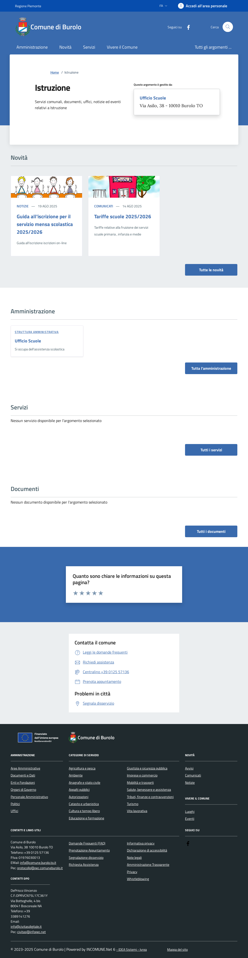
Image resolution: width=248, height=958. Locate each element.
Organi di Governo (23, 789)
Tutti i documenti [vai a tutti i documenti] (211, 531)
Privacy (132, 872)
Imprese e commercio (142, 775)
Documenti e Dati (23, 775)
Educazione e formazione (86, 818)
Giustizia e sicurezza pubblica (147, 768)
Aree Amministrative (25, 768)
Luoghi (189, 811)
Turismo (132, 804)
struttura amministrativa (37, 332)
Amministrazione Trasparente (148, 864)
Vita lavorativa (137, 811)
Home (54, 72)
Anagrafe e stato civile (84, 782)
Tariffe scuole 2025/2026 (122, 216)
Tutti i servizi (211, 450)
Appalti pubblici (79, 789)
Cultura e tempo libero (84, 811)
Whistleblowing (138, 879)
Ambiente (76, 775)
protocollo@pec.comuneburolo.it (40, 868)
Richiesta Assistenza (84, 864)
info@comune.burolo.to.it (38, 862)
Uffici (14, 811)
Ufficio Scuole (153, 98)
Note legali (134, 857)
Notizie (23, 206)
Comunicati (103, 206)
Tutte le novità (211, 270)
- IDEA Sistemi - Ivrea (131, 949)
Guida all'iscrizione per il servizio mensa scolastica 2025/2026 (45, 224)
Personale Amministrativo (29, 797)
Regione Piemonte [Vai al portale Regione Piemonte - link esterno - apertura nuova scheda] (28, 5)
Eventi (189, 818)
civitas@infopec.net (31, 932)
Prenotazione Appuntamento (89, 850)
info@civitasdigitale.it (26, 926)
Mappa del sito (177, 949)
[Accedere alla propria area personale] (202, 6)
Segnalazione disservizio (86, 857)
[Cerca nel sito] (228, 27)
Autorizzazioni (78, 797)
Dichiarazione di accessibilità (147, 850)
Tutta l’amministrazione (211, 368)
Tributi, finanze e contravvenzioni (150, 797)
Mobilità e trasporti (140, 782)
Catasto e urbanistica (84, 804)
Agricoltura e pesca (82, 768)
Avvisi (189, 768)
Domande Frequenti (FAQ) (87, 843)
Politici (15, 804)
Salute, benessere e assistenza (149, 789)
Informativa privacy (141, 843)
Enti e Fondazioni (23, 782)
